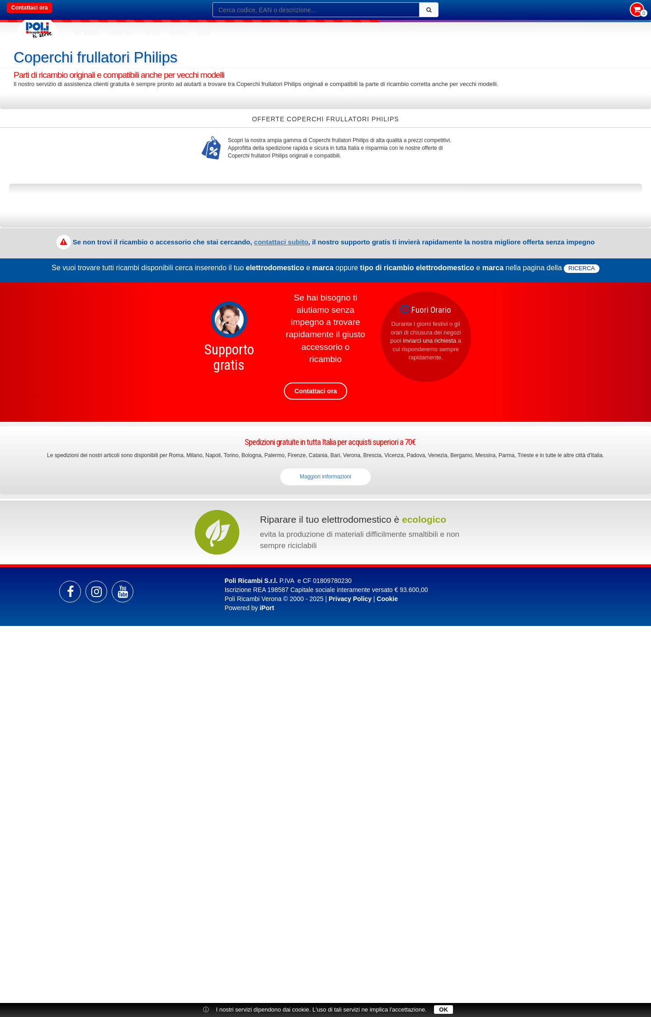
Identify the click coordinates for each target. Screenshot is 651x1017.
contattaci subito (281, 242)
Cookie (387, 598)
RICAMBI (87, 33)
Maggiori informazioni (325, 476)
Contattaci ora (29, 8)
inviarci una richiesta (429, 340)
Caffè (150, 33)
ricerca (581, 268)
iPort (266, 607)
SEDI (203, 33)
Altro (178, 33)
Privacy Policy (350, 598)
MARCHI (120, 33)
